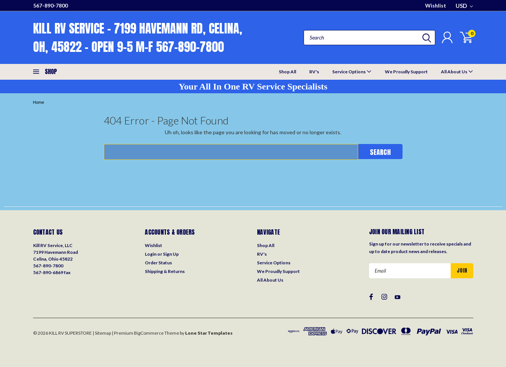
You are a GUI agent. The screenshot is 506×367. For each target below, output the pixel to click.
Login (151, 254)
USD (464, 5)
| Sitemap (102, 333)
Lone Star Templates (208, 333)
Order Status (158, 262)
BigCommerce (149, 333)
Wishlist (435, 5)
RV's (314, 71)
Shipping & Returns (165, 271)
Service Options (352, 71)
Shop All (287, 71)
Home (38, 102)
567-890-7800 (50, 5)
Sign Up (171, 254)
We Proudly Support (406, 71)
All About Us (457, 71)
